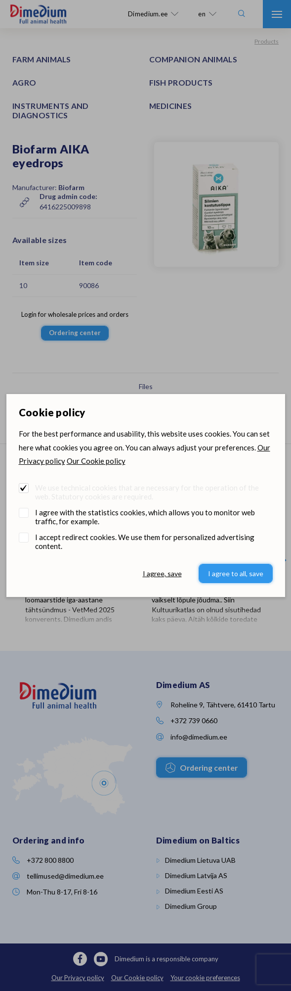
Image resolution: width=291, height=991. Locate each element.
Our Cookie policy (96, 460)
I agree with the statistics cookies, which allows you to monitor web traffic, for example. (145, 517)
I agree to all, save (235, 573)
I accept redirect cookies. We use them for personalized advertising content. (144, 541)
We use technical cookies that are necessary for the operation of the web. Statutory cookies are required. (147, 492)
